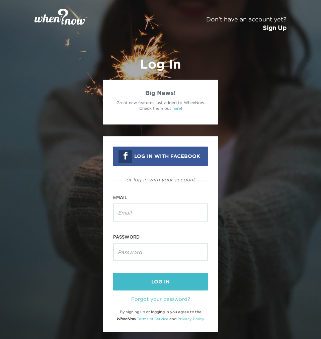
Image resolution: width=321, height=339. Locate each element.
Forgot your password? (160, 299)
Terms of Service (152, 319)
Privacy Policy (190, 319)
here (176, 108)
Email (120, 197)
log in (160, 281)
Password (126, 237)
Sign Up (275, 27)
